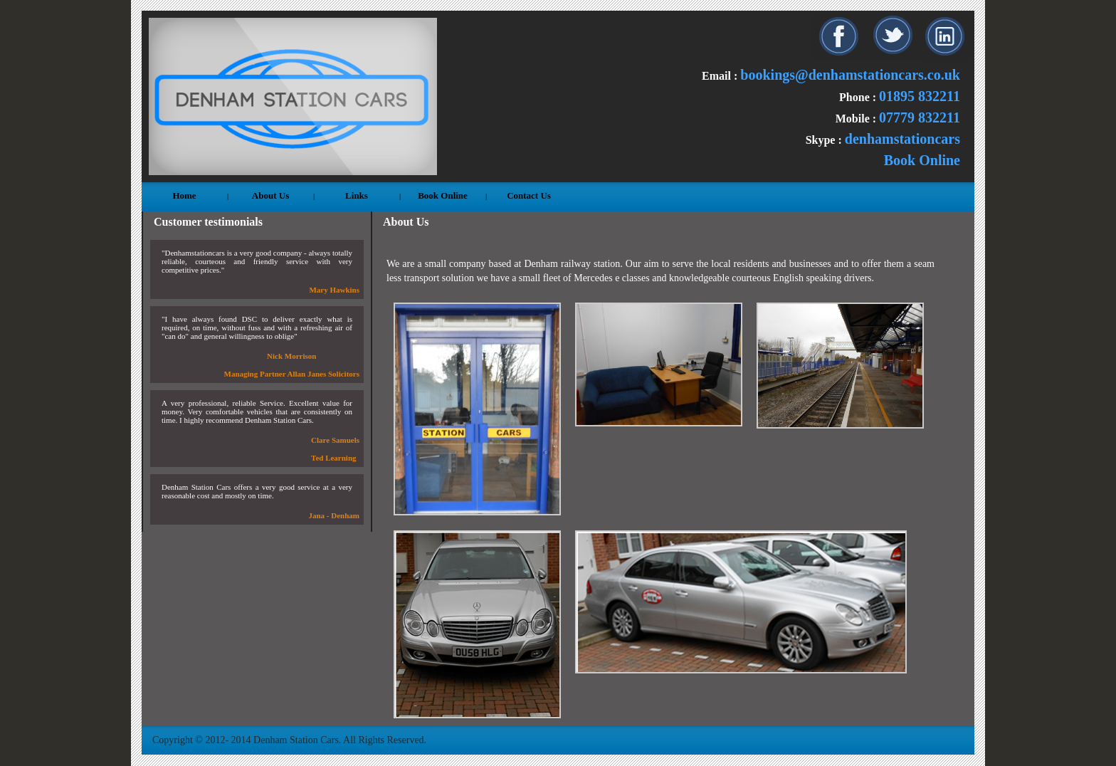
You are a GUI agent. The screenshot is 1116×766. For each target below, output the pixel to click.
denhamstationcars (902, 139)
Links (356, 195)
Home (184, 195)
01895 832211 (919, 96)
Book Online (922, 160)
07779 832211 (919, 117)
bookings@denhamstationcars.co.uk (850, 75)
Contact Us (529, 195)
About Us (270, 195)
